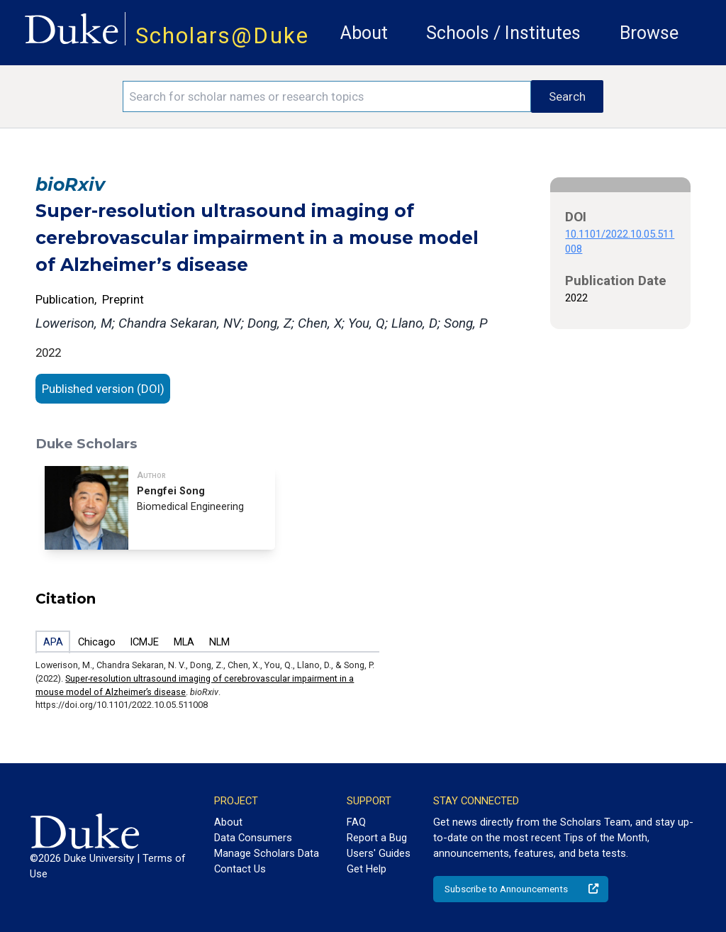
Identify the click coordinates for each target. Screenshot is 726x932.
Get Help (366, 868)
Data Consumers (253, 837)
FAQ (356, 822)
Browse (649, 33)
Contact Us (240, 868)
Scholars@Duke (222, 36)
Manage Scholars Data (266, 853)
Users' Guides (379, 853)
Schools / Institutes (503, 33)
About (364, 33)
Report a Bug (377, 837)
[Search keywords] (327, 96)
